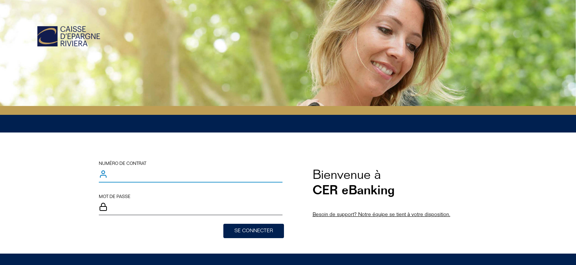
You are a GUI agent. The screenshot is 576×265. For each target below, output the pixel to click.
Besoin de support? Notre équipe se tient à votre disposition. (381, 215)
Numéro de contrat (122, 164)
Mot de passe (114, 197)
